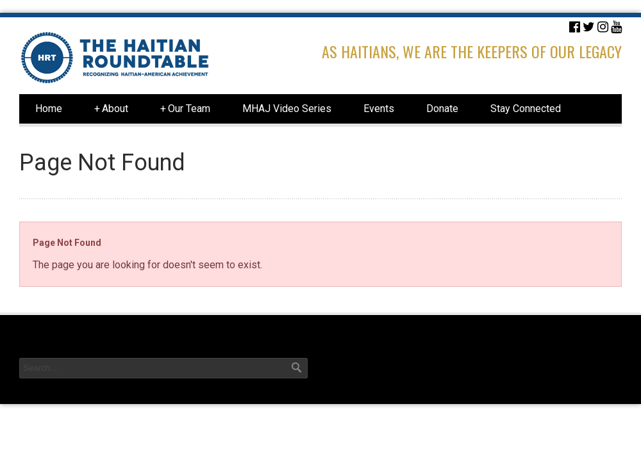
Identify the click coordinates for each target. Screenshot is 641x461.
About (111, 109)
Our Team (185, 109)
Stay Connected (525, 108)
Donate (442, 108)
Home (48, 108)
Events (378, 108)
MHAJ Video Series (286, 108)
